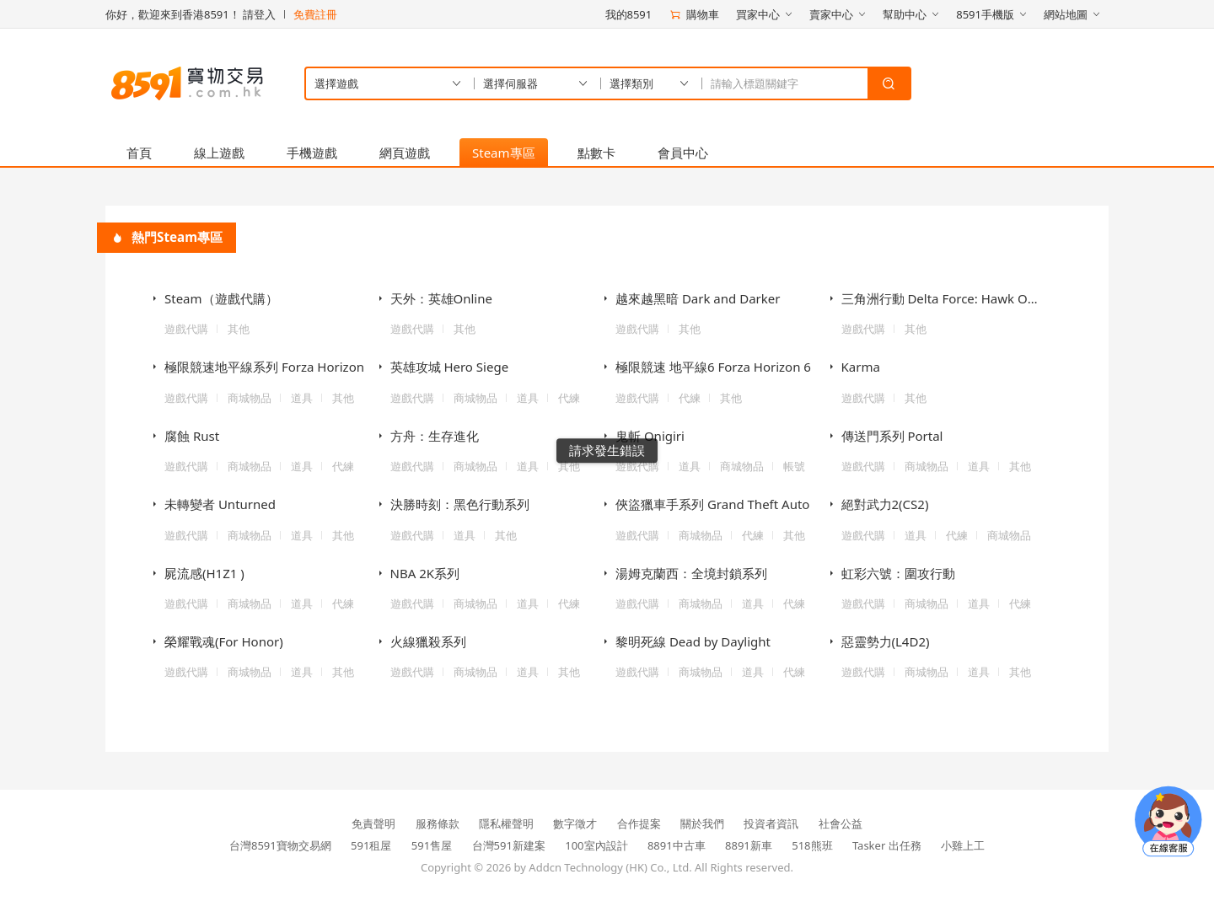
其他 (239, 328)
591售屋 (431, 845)
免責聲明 (373, 823)
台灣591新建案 (508, 845)
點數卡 (596, 152)
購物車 (694, 14)
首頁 (139, 152)
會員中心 (683, 152)
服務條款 (437, 823)
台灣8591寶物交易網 (280, 845)
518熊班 (812, 845)
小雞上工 (963, 845)
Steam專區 (503, 152)
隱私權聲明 (506, 823)
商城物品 (249, 398)
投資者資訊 (771, 823)
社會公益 (840, 823)
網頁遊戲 (404, 152)
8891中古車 (676, 845)
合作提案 (639, 823)
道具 (302, 398)
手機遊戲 (312, 152)
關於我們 (702, 823)
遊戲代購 (186, 328)
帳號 (794, 466)
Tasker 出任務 (886, 845)
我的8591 (629, 14)
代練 (569, 398)
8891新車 (748, 845)
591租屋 (371, 845)
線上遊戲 (219, 152)
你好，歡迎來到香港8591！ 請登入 (190, 14)
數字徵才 (575, 823)
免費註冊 (315, 14)
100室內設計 (596, 845)
